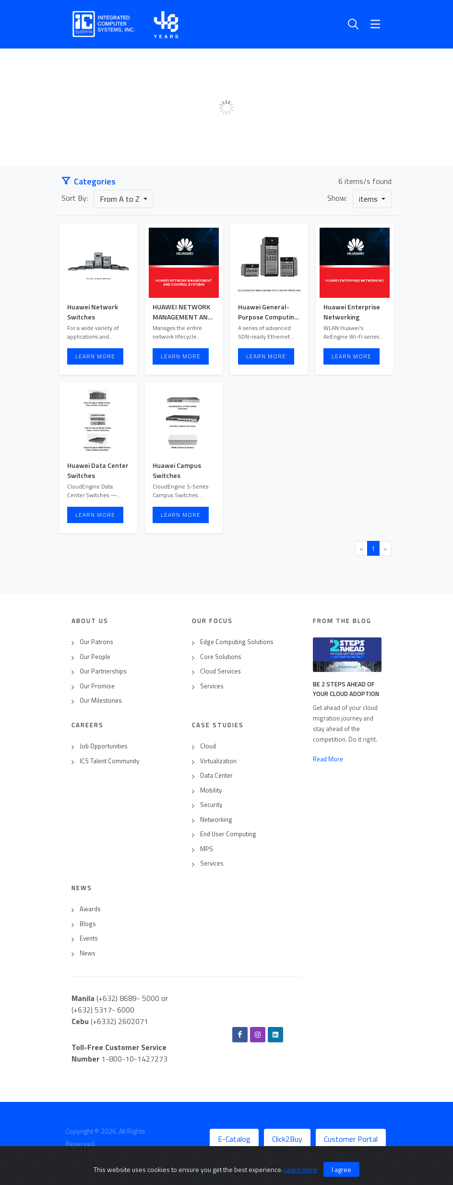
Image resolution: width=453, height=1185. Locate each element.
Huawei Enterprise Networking (351, 312)
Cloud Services (220, 671)
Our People (95, 656)
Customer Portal (351, 1139)
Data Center (216, 775)
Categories (88, 181)
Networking (216, 819)
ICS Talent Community (109, 761)
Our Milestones (101, 700)
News (87, 953)
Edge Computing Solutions (237, 642)
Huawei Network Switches (92, 312)
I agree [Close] (341, 1169)
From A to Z (121, 199)
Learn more (300, 1169)
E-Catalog (234, 1139)
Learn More (95, 356)
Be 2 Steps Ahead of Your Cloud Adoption (346, 688)
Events (89, 938)
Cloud (208, 746)
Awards (90, 909)
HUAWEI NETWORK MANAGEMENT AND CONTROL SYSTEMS (183, 317)
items (369, 199)
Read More (328, 759)
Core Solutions (220, 656)
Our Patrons (96, 642)
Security (211, 804)
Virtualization (218, 761)
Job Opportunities (104, 746)
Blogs (88, 923)
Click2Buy (287, 1139)
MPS (206, 849)
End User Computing (228, 834)
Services (212, 686)
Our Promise (97, 686)
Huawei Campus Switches (177, 470)
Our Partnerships (103, 671)
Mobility (211, 790)
